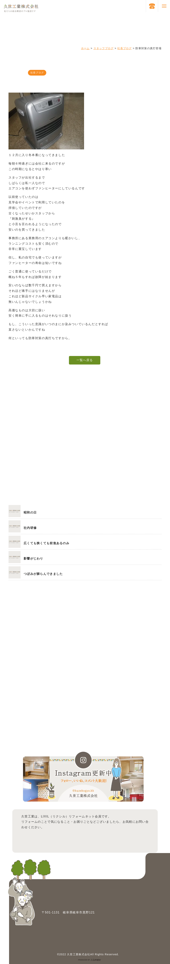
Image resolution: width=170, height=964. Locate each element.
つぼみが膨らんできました (43, 573)
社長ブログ (124, 48)
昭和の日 (30, 512)
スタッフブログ (104, 48)
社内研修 (30, 527)
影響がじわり (33, 558)
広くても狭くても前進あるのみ (46, 543)
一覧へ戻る (84, 360)
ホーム (85, 48)
